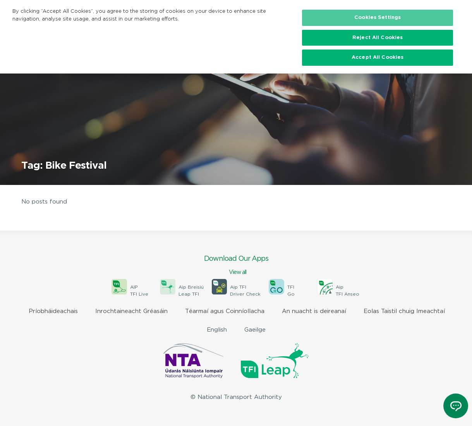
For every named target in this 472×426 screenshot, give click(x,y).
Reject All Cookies (377, 38)
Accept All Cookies (377, 57)
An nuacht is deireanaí (314, 311)
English (217, 329)
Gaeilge (255, 329)
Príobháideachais (53, 311)
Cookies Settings (377, 17)
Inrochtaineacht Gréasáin (131, 311)
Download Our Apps (236, 266)
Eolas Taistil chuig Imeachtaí (404, 311)
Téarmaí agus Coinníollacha (224, 311)
